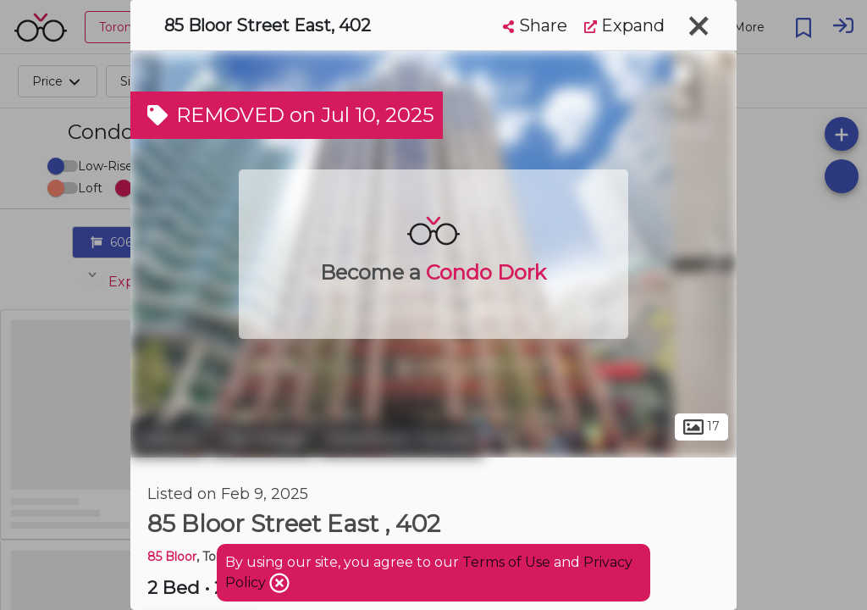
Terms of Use (506, 562)
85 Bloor (171, 556)
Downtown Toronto (401, 439)
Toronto (168, 439)
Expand (624, 25)
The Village (262, 439)
